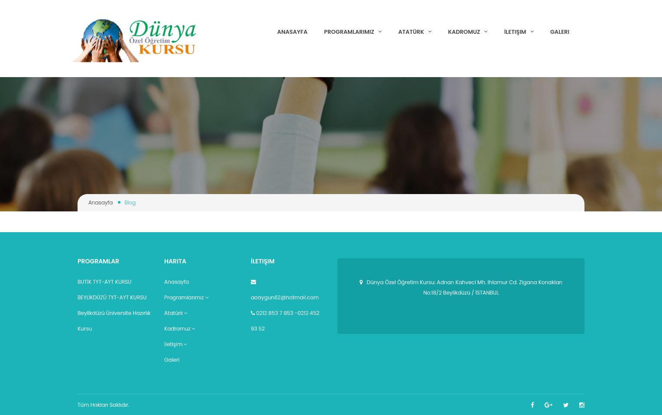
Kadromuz (467, 32)
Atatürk (415, 32)
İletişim (519, 32)
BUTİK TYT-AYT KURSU (104, 281)
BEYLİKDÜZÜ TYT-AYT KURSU (112, 297)
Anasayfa (292, 32)
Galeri (559, 32)
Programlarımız (353, 32)
